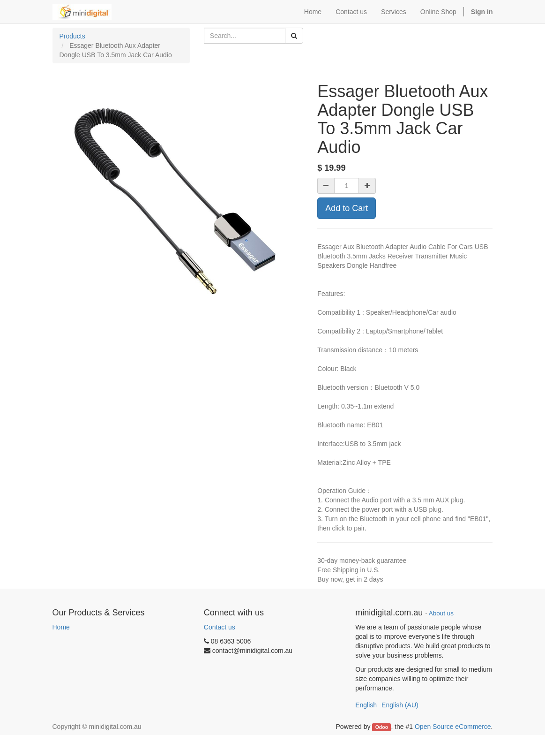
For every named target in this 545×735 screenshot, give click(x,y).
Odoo (381, 727)
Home (61, 627)
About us (441, 613)
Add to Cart (346, 208)
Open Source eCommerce (453, 726)
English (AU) (399, 705)
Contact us (219, 627)
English (366, 705)
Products (72, 36)
